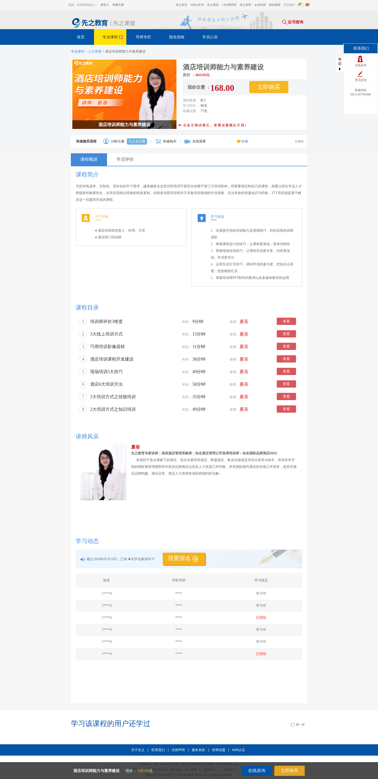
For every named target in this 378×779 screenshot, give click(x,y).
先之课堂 (213, 5)
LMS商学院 (229, 5)
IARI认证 (238, 750)
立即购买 (289, 770)
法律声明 (178, 750)
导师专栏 (143, 37)
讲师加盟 (218, 750)
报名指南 (176, 37)
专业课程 (113, 38)
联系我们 (158, 750)
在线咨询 (256, 770)
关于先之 (138, 750)
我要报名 (183, 558)
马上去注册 (136, 141)
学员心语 (210, 37)
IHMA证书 (197, 5)
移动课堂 (275, 5)
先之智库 (245, 5)
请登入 (105, 5)
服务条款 (198, 750)
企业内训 (260, 5)
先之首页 (181, 5)
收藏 (242, 141)
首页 (81, 37)
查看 (286, 321)
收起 (340, 63)
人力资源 (94, 51)
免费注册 (118, 5)
